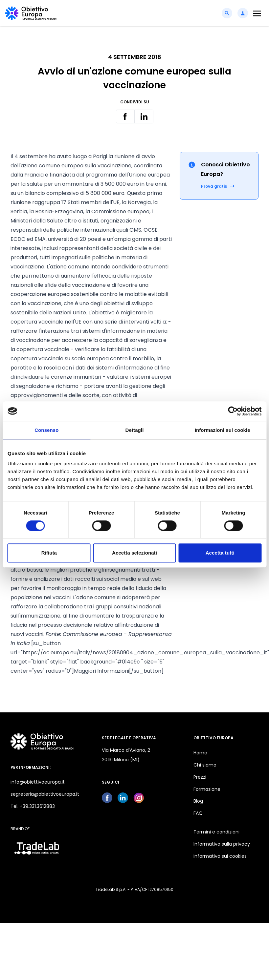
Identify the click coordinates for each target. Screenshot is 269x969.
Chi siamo (204, 765)
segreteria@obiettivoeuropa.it (45, 794)
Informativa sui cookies (220, 856)
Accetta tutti (220, 553)
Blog (198, 801)
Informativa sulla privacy (221, 844)
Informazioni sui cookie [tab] (222, 430)
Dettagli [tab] (134, 430)
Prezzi (199, 777)
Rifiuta (49, 553)
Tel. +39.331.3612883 (33, 806)
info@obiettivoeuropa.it (38, 782)
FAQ (198, 813)
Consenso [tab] (46, 430)
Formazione (206, 789)
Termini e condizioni (216, 832)
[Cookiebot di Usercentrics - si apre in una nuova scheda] (232, 411)
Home (200, 752)
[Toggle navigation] (257, 13)
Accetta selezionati (134, 553)
